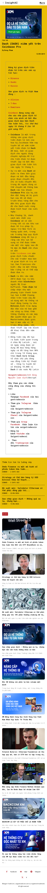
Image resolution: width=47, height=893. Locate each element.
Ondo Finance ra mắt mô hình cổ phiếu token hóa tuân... (19, 467)
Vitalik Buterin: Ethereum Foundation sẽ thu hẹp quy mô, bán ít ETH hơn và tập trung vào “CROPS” (23, 754)
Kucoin (14, 86)
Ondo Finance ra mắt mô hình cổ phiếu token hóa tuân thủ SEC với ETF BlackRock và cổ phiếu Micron (22, 545)
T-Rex (14, 103)
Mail (26, 872)
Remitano (15, 107)
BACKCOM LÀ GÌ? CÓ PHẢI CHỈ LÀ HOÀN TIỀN (21, 822)
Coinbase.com (24, 253)
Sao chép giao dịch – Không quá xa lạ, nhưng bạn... (21, 499)
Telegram (38, 872)
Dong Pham (8, 50)
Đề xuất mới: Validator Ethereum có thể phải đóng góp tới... (22, 489)
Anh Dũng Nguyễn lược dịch (22, 376)
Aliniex (15, 99)
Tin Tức (5, 40)
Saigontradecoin (17, 375)
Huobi (13, 82)
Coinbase (13, 112)
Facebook (13, 872)
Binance (15, 78)
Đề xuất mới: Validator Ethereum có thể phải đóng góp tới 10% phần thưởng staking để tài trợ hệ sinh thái (23, 614)
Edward (4, 472)
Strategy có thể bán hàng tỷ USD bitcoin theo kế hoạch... (20, 478)
